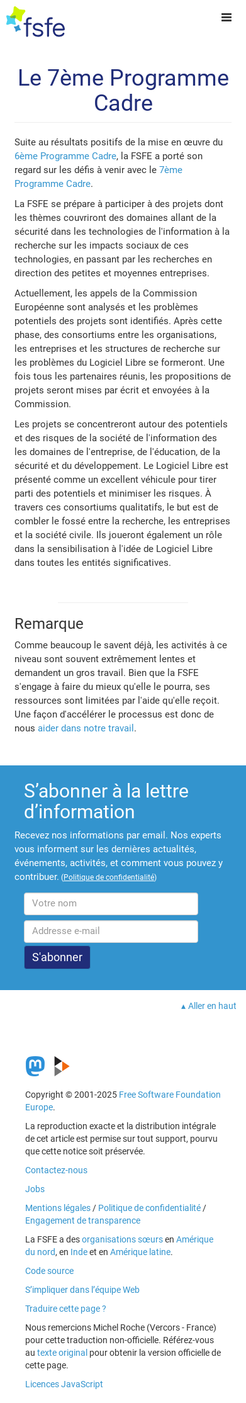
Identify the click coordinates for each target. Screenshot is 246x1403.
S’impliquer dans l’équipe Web (82, 1290)
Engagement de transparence (82, 1220)
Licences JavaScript (64, 1384)
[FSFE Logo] (35, 22)
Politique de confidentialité (149, 1208)
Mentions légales (58, 1208)
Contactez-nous (56, 1170)
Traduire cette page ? (65, 1309)
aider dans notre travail (86, 728)
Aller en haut (212, 1006)
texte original (62, 1353)
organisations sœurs (122, 1239)
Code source (49, 1271)
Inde (78, 1252)
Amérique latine (140, 1252)
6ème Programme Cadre (65, 156)
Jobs (35, 1189)
